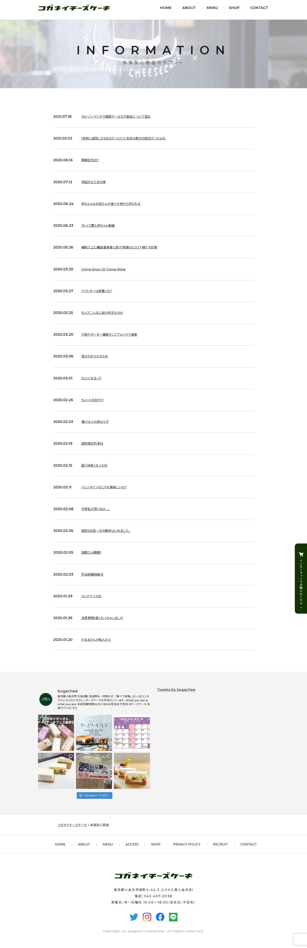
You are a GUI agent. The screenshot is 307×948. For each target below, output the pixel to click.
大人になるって (92, 378)
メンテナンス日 (92, 596)
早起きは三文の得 (95, 182)
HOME (166, 8)
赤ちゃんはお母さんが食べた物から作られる (114, 204)
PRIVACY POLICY (186, 844)
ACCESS (132, 844)
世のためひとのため (96, 356)
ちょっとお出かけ (94, 400)
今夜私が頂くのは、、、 (97, 509)
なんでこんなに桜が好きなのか (104, 313)
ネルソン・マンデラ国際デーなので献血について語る (120, 116)
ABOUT (189, 8)
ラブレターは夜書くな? (98, 291)
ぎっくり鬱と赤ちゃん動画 (100, 225)
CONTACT (259, 8)
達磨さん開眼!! (92, 552)
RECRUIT (220, 844)
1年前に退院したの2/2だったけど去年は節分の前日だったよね (128, 138)
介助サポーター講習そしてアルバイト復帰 (112, 334)
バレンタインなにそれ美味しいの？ (107, 487)
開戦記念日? (91, 160)
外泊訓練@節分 (93, 574)
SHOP (234, 8)
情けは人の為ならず (96, 422)
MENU (212, 8)
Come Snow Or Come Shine (106, 269)
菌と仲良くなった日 (95, 465)
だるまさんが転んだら (98, 640)
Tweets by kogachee (176, 690)
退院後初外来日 (93, 443)
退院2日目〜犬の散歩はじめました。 (108, 531)
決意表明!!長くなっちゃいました (104, 618)
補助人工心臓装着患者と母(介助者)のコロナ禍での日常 (124, 247)
